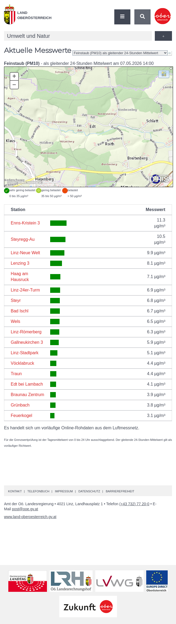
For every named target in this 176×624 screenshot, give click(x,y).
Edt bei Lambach (27, 384)
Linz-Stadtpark (24, 352)
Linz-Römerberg (26, 332)
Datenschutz (89, 491)
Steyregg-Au (23, 239)
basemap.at (34, 182)
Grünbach (20, 405)
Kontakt (15, 491)
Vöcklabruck (22, 363)
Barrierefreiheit (120, 491)
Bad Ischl (19, 311)
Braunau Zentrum (27, 394)
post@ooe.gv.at (25, 509)
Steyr (16, 300)
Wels (15, 321)
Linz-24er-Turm (25, 290)
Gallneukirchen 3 (27, 342)
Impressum (64, 491)
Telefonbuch (38, 491)
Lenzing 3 (20, 263)
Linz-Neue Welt (25, 252)
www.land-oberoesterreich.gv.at (30, 517)
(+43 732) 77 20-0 (134, 504)
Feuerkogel (21, 415)
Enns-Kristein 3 (25, 223)
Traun (16, 373)
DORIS (22, 182)
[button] (164, 74)
